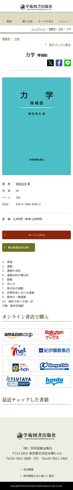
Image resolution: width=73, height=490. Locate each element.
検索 (9, 21)
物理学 (52, 29)
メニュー (64, 21)
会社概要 (28, 469)
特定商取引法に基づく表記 (38, 476)
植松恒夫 (21, 184)
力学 (60, 29)
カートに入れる (36, 234)
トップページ (38, 29)
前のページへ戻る (60, 44)
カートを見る (45, 21)
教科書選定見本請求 (18, 247)
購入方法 (27, 21)
